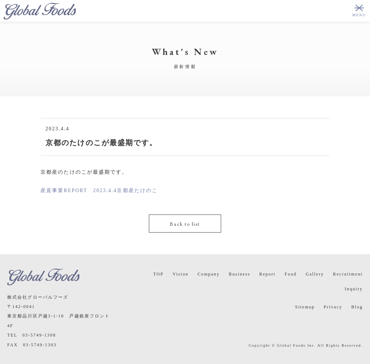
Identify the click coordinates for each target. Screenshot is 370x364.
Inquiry (354, 288)
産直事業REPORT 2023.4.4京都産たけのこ (99, 190)
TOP (158, 274)
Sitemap (305, 306)
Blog (357, 306)
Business (239, 274)
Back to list (185, 224)
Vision (181, 274)
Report (267, 274)
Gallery (315, 274)
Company (209, 274)
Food (291, 274)
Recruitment (348, 274)
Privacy (333, 306)
